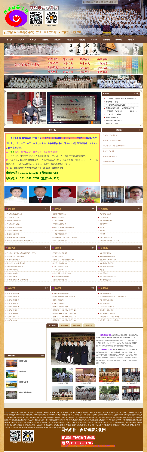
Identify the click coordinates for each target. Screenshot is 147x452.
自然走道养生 (82, 422)
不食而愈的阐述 (58, 221)
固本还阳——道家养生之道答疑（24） (65, 317)
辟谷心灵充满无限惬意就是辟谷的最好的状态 (21, 241)
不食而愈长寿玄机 (58, 217)
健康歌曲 (13, 412)
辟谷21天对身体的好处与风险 (16, 263)
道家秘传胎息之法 (105, 280)
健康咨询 (118, 40)
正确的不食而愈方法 (59, 214)
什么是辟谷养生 (58, 270)
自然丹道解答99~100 (13, 293)
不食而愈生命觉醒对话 (14, 221)
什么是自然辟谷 (58, 256)
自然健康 (105, 412)
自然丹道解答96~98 (13, 297)
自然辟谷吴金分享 (95, 425)
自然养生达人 (23, 427)
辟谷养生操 (31, 427)
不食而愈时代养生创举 (110, 135)
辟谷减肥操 (39, 427)
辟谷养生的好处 (120, 422)
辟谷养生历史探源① (29, 425)
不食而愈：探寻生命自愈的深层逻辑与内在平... (21, 253)
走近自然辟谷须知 (105, 303)
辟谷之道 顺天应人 (112, 117)
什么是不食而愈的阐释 (60, 234)
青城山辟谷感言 (71, 425)
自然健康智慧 (61, 427)
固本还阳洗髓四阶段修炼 (61, 307)
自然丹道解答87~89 (13, 307)
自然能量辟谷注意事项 (60, 280)
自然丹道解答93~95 (13, 300)
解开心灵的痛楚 (135, 425)
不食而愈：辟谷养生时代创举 (112, 140)
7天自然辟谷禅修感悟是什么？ (16, 266)
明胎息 (102, 270)
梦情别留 (102, 231)
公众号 (15, 436)
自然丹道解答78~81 (13, 317)
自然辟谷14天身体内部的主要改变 (63, 260)
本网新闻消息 (133, 412)
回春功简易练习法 (58, 300)
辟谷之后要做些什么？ (107, 237)
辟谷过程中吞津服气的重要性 (16, 237)
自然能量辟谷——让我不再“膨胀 (110, 317)
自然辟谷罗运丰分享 (83, 425)
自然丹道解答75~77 (13, 320)
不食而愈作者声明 (108, 162)
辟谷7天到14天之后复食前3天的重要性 (65, 237)
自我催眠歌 (116, 425)
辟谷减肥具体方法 (47, 422)
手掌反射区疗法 (107, 425)
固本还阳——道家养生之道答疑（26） (65, 310)
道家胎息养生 (104, 273)
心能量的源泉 (104, 217)
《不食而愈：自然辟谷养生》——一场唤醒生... (121, 111)
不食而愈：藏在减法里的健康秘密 (63, 227)
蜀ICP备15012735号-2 (79, 446)
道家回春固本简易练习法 (61, 293)
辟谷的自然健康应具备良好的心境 (17, 280)
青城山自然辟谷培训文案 (61, 266)
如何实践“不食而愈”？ (13, 260)
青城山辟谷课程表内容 (60, 241)
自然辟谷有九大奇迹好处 (14, 231)
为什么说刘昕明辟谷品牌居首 (115, 105)
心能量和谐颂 (41, 425)
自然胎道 (26, 412)
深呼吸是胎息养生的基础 (107, 256)
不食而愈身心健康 (105, 214)
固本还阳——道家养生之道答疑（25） (65, 313)
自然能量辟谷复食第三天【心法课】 (111, 241)
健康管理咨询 (22, 422)
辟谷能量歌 (52, 427)
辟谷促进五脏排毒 (108, 422)
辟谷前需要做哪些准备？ (107, 300)
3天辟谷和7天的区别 (71, 422)
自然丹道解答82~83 (13, 313)
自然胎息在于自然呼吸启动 (108, 276)
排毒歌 (46, 427)
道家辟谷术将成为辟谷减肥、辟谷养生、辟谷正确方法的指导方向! (57, 417)
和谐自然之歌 (125, 425)
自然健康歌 (49, 425)
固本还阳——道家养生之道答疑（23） (65, 320)
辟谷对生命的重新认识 (110, 156)
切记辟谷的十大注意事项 (107, 313)
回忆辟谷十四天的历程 (107, 310)
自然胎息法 (37, 422)
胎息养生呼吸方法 (105, 253)
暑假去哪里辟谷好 (12, 270)
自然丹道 (94, 40)
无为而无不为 (104, 224)
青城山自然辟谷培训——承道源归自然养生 (120, 108)
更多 (137, 93)
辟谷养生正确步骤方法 (60, 263)
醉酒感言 (102, 234)
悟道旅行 (102, 227)
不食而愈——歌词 (112, 102)
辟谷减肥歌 (14, 427)
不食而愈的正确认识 (59, 224)
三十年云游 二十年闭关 (113, 114)
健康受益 (45, 40)
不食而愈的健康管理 (59, 231)
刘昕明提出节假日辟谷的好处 (62, 273)
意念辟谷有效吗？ (12, 273)
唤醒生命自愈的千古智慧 (114, 120)
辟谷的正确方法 (59, 422)
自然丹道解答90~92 (13, 303)
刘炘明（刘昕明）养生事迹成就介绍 (64, 297)
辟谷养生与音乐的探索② (14, 425)
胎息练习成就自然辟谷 (107, 266)
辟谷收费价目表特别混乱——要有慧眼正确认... (114, 297)
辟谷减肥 (21, 40)
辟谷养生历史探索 (108, 151)
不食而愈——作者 (112, 123)
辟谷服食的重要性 (105, 293)
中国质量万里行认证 (55, 122)
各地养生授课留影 (59, 425)
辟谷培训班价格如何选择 (61, 276)
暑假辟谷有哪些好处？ (14, 234)
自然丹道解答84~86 (13, 310)
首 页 (9, 40)
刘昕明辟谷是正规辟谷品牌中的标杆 (114, 146)
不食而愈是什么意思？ (14, 224)
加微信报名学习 (28, 436)
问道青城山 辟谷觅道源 (95, 422)
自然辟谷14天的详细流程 (14, 227)
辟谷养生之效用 (12, 276)
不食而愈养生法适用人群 (14, 214)
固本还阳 (106, 40)
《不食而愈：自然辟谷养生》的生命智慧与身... (121, 99)
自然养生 (57, 40)
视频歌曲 (131, 40)
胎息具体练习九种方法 (107, 263)
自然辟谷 (70, 40)
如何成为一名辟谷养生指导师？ (109, 320)
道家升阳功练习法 (58, 303)
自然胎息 (82, 40)
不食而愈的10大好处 (13, 217)
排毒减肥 (125, 412)
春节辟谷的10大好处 (106, 221)
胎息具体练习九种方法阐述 (108, 260)
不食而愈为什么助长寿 (60, 253)
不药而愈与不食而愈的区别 (15, 256)
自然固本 (20, 412)
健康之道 (33, 40)
